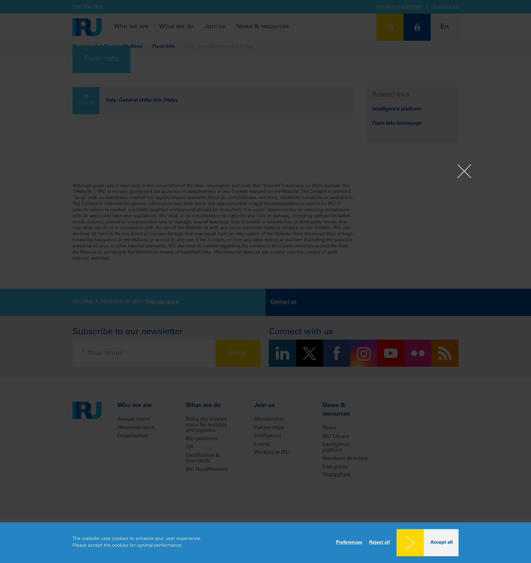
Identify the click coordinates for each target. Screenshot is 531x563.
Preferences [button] (349, 542)
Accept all (441, 542)
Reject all (379, 542)
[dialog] (265, 542)
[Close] (464, 171)
